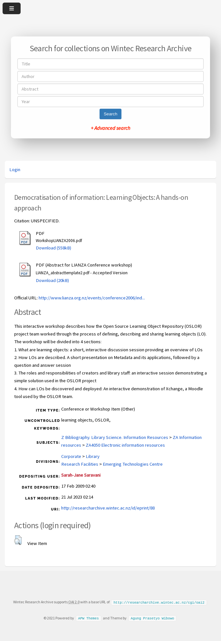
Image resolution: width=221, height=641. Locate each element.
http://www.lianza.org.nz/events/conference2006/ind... (92, 298)
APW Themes (88, 618)
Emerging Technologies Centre (133, 464)
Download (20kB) (52, 280)
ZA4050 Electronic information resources (125, 445)
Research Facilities (79, 464)
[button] (18, 540)
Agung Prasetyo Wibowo (152, 618)
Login (14, 169)
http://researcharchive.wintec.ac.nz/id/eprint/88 (108, 508)
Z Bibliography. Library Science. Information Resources (114, 437)
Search (110, 114)
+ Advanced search (110, 128)
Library (93, 456)
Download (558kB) (53, 248)
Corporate (71, 456)
